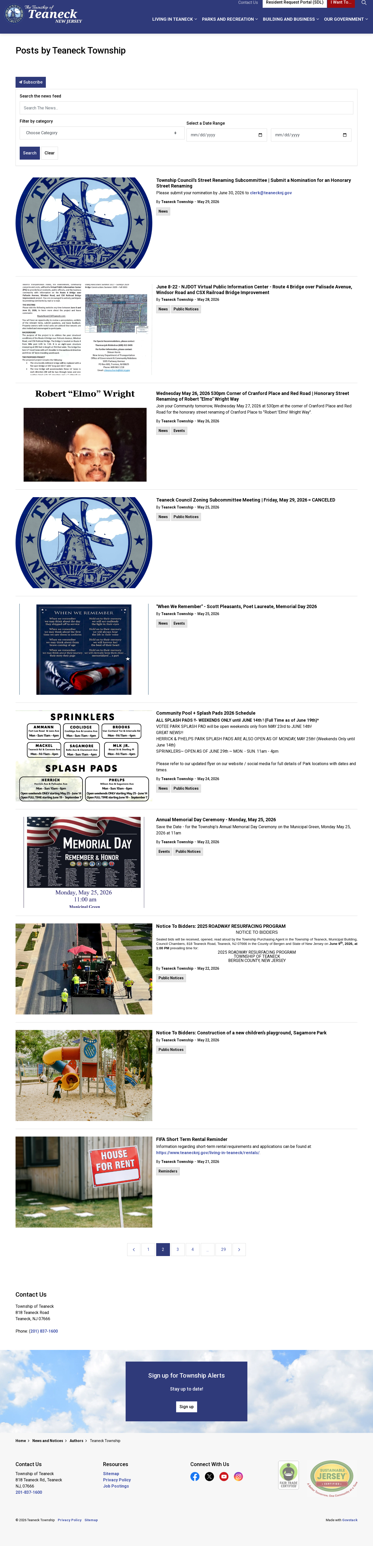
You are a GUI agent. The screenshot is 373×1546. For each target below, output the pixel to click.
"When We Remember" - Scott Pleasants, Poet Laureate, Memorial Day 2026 (236, 606)
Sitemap (111, 1473)
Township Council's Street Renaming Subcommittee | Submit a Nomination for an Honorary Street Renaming (253, 183)
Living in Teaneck (172, 25)
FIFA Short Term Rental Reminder (191, 1139)
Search (30, 153)
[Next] (239, 1249)
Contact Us (248, 8)
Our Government (344, 25)
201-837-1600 (29, 1492)
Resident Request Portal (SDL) (295, 8)
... (207, 1250)
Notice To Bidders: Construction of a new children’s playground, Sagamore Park (241, 1032)
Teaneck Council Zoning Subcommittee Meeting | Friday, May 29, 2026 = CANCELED (245, 500)
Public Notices (186, 309)
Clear (50, 153)
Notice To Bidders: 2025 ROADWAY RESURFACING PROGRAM (221, 926)
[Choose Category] (102, 132)
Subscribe (31, 82)
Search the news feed (40, 96)
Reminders (168, 1171)
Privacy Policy (117, 1479)
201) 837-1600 (44, 1331)
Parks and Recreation (228, 25)
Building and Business (289, 25)
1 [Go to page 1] (148, 1249)
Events (179, 431)
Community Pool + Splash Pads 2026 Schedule (205, 713)
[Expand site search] (364, 8)
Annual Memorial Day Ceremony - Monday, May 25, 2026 (216, 819)
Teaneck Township (177, 202)
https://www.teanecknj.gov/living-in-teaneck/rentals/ (208, 1152)
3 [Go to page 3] (178, 1249)
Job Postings (116, 1486)
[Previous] (133, 1249)
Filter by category (36, 121)
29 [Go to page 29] (223, 1249)
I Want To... (341, 8)
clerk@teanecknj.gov (271, 192)
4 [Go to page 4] (192, 1249)
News (163, 211)
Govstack (349, 1520)
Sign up (186, 1407)
